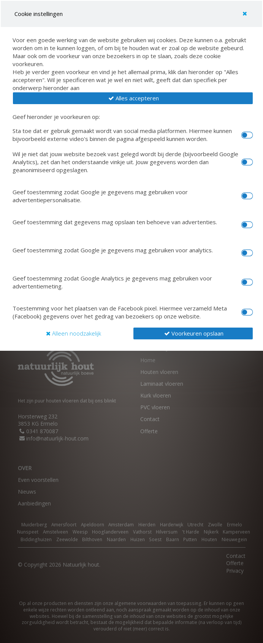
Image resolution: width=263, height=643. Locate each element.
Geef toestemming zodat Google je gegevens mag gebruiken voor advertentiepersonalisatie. (100, 196)
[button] (133, 98)
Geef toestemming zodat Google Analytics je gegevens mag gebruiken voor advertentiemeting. (112, 282)
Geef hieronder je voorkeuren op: (56, 116)
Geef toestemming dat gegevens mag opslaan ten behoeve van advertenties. (115, 222)
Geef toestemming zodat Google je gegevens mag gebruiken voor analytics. (113, 250)
